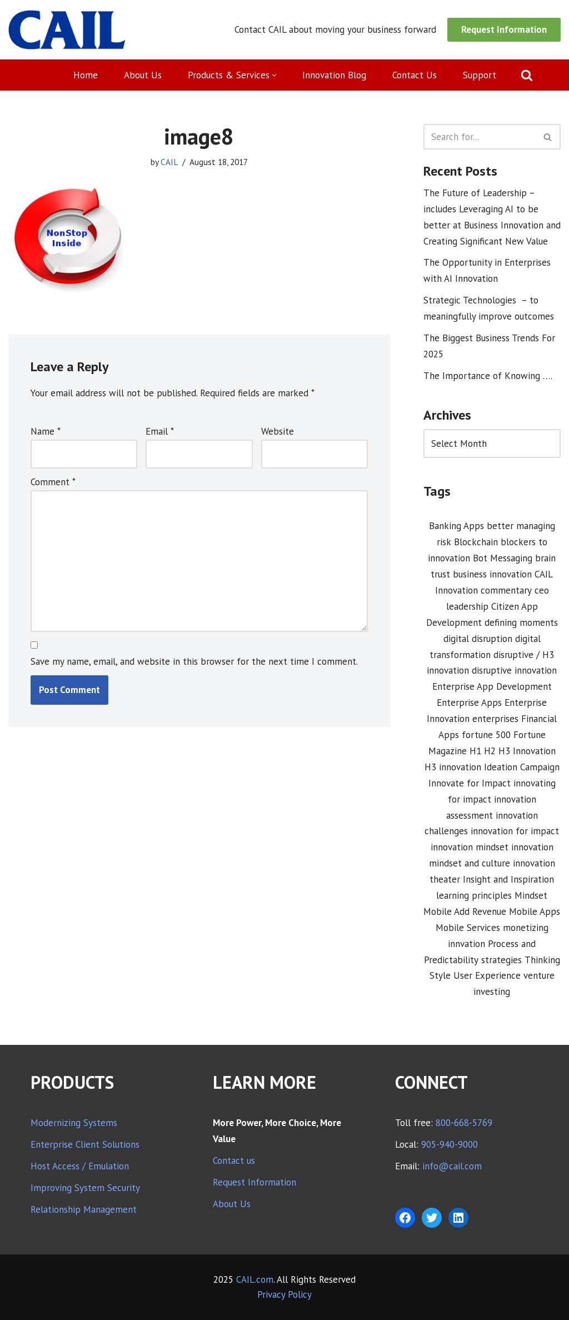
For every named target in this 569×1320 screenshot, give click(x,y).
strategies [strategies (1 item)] (501, 960)
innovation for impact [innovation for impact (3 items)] (515, 831)
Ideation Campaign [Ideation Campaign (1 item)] (522, 767)
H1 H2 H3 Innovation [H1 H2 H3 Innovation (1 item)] (513, 751)
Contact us (234, 1160)
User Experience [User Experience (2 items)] (487, 975)
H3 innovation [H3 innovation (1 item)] (453, 767)
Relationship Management (84, 1209)
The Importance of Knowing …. (487, 376)
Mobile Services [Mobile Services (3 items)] (468, 927)
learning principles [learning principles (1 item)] (474, 895)
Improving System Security (85, 1188)
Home (85, 75)
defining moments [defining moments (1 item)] (521, 622)
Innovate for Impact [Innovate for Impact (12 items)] (469, 783)
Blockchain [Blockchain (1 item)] (476, 542)
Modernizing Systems (74, 1123)
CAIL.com (254, 1279)
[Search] (527, 75)
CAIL (169, 161)
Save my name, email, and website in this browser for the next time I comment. (194, 661)
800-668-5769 (464, 1123)
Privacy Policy (284, 1294)
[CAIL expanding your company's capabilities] (67, 29)
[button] (274, 75)
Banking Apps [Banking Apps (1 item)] (456, 526)
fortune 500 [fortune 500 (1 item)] (486, 735)
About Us (143, 75)
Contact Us (414, 75)
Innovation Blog (334, 75)
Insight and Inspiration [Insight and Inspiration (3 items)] (508, 879)
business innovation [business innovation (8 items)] (492, 574)
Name (46, 431)
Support (479, 75)
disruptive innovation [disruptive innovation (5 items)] (514, 670)
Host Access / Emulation (80, 1166)
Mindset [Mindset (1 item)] (531, 895)
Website (277, 431)
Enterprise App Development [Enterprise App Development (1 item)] (492, 686)
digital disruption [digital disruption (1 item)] (477, 638)
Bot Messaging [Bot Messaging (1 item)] (502, 558)
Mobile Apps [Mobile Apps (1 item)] (534, 911)
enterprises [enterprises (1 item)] (495, 719)
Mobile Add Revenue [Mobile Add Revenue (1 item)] (464, 911)
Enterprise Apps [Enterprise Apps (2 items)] (469, 702)
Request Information (504, 29)
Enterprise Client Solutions (85, 1144)
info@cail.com (452, 1166)
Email (160, 431)
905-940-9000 (449, 1144)
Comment (53, 482)
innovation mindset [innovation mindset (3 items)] (469, 847)
